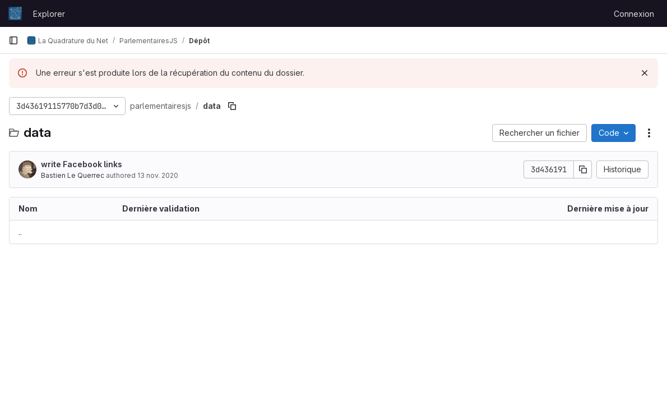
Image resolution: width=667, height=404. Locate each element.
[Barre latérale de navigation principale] (13, 40)
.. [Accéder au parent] (20, 232)
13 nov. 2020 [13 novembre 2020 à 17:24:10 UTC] (157, 175)
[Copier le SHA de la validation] (583, 169)
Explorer (49, 14)
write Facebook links (81, 164)
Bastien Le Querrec (72, 175)
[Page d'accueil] (15, 13)
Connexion (634, 14)
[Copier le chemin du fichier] (232, 106)
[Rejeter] (644, 73)
